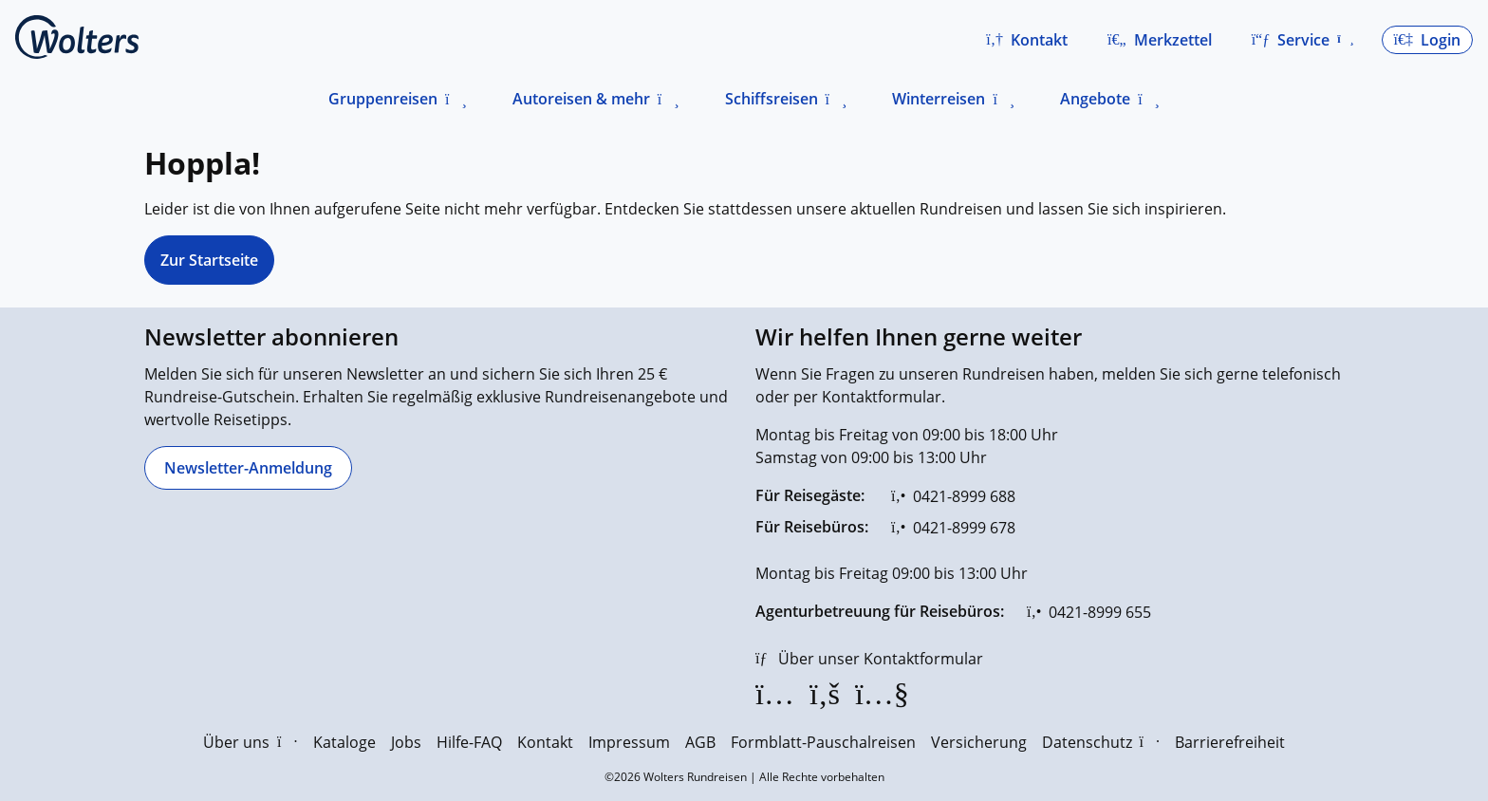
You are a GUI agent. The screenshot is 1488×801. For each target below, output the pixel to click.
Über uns (250, 742)
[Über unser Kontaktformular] (869, 658)
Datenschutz (1101, 742)
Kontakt (545, 742)
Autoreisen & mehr (581, 98)
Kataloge (344, 742)
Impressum (629, 742)
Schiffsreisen (771, 98)
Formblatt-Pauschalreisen (823, 742)
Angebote (1095, 98)
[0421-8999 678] (953, 527)
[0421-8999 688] (953, 496)
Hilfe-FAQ (469, 742)
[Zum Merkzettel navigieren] (1159, 40)
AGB (700, 742)
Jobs (406, 742)
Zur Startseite (209, 260)
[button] (1027, 40)
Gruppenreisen (382, 98)
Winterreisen (938, 98)
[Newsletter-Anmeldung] (248, 468)
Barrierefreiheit (1230, 742)
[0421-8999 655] (1089, 612)
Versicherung (979, 742)
